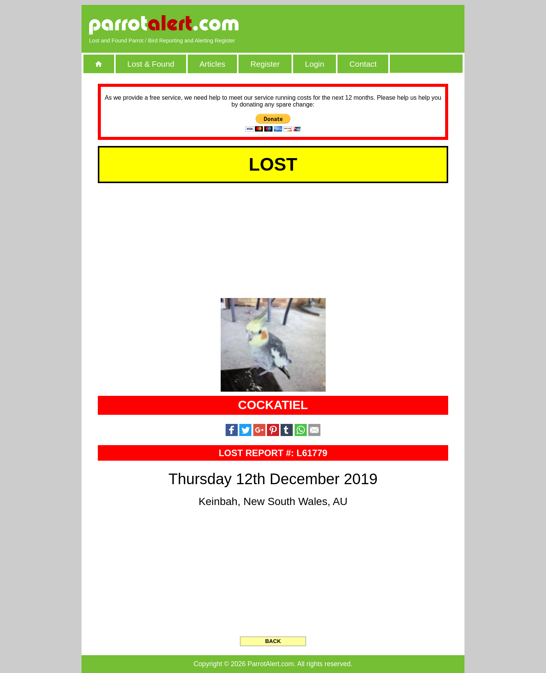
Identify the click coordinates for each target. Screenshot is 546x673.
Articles (212, 64)
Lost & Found (150, 64)
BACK (273, 641)
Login (314, 64)
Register (264, 64)
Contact (363, 64)
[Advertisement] (369, 24)
